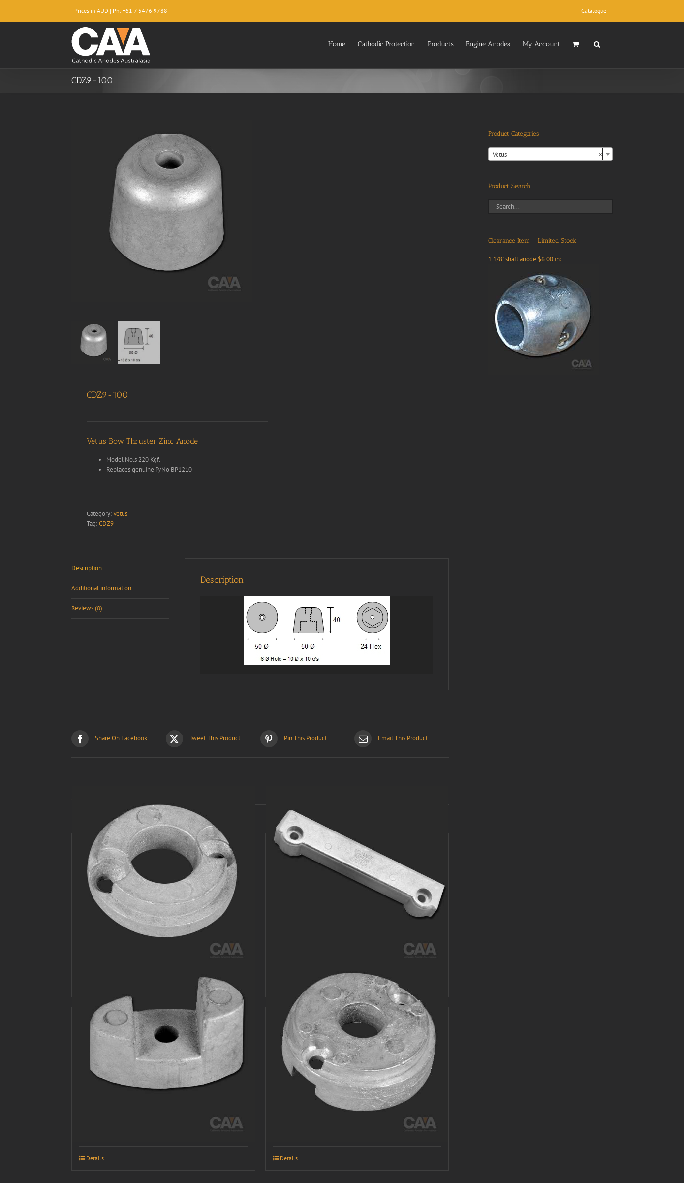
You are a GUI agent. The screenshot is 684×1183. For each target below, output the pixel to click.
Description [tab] (86, 568)
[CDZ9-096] (357, 1051)
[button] (597, 43)
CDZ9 (106, 523)
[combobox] (550, 154)
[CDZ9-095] (163, 877)
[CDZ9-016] (357, 877)
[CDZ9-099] (163, 1051)
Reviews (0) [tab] (86, 608)
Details (95, 1158)
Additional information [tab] (101, 588)
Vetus (120, 514)
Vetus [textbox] (547, 154)
